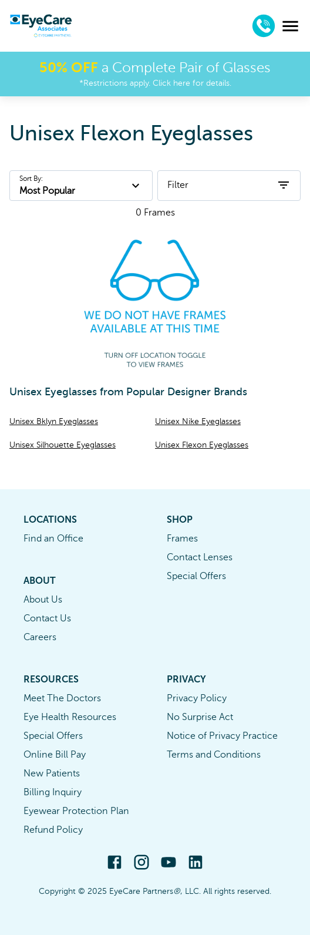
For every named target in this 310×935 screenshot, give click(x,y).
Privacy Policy (197, 698)
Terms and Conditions (214, 754)
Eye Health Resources (69, 717)
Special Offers (196, 576)
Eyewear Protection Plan (76, 811)
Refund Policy (53, 830)
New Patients (51, 773)
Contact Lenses (199, 557)
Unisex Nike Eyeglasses (198, 421)
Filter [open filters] (229, 185)
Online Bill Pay (54, 754)
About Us (42, 599)
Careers (39, 637)
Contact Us (47, 618)
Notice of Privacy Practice (222, 736)
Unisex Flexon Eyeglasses (201, 444)
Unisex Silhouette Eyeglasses (62, 444)
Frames (182, 538)
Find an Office (53, 538)
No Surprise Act (200, 717)
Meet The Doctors (62, 698)
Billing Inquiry (52, 792)
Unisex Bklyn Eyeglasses (53, 421)
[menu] (290, 26)
